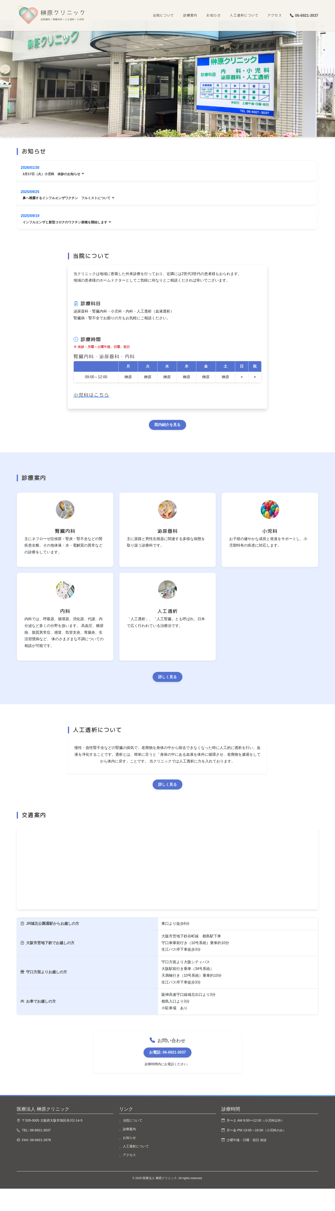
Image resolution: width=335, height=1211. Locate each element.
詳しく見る (167, 677)
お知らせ (213, 15)
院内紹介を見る (167, 425)
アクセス (274, 15)
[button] (166, 171)
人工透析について (244, 15)
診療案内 (190, 15)
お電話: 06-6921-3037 (167, 1052)
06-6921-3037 (304, 15)
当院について (163, 15)
